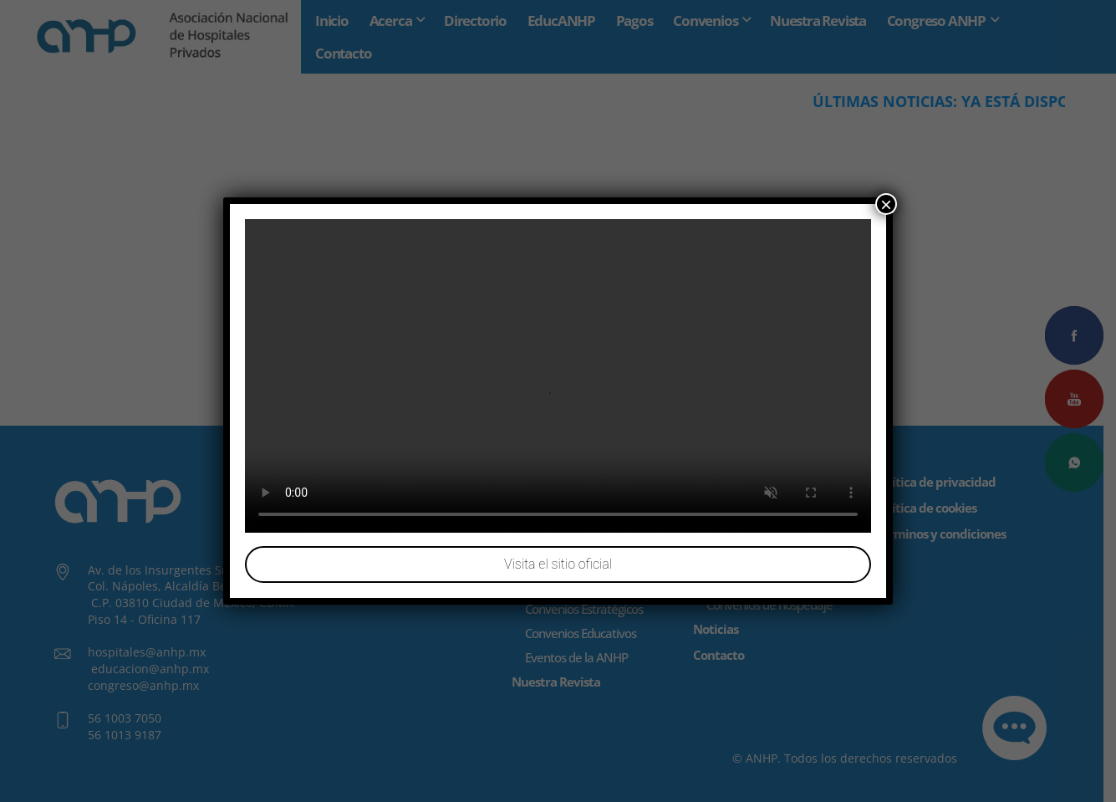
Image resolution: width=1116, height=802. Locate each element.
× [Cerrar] (886, 204)
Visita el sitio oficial (558, 564)
